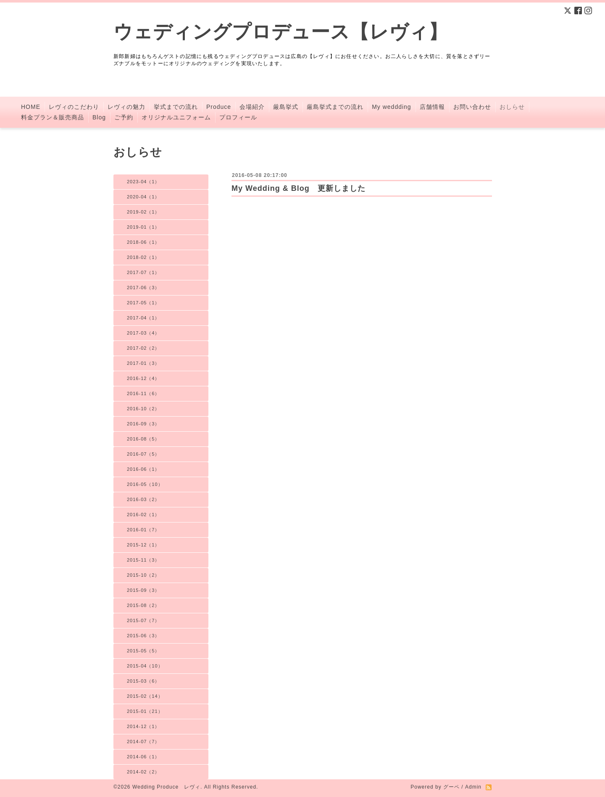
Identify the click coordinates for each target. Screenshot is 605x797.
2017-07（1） (143, 272)
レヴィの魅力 (126, 106)
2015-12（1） (143, 544)
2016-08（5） (143, 438)
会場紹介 (252, 106)
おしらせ (512, 106)
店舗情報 (432, 106)
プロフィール (238, 117)
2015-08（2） (143, 605)
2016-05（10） (145, 484)
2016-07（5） (143, 454)
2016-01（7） (143, 529)
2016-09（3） (143, 423)
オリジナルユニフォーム (176, 117)
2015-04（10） (145, 665)
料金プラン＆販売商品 (52, 117)
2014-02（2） (143, 771)
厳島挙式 (285, 106)
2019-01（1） (143, 227)
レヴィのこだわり (74, 106)
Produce (218, 106)
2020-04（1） (143, 196)
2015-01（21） (145, 711)
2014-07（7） (143, 741)
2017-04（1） (143, 317)
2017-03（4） (143, 332)
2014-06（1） (143, 756)
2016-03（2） (143, 499)
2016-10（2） (143, 408)
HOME (30, 106)
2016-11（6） (143, 393)
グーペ (451, 787)
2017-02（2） (143, 348)
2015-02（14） (145, 696)
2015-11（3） (143, 559)
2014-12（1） (143, 726)
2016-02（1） (143, 514)
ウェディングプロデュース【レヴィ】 (280, 31)
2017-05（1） (143, 302)
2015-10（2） (143, 575)
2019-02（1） (143, 211)
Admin (473, 787)
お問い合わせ (472, 106)
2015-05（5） (143, 650)
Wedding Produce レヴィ (166, 787)
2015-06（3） (143, 635)
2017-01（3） (143, 363)
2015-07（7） (143, 620)
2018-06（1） (143, 242)
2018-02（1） (143, 257)
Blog (99, 117)
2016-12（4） (143, 378)
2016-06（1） (143, 469)
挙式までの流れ (176, 106)
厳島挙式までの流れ (335, 106)
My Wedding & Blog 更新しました (298, 188)
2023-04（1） (143, 181)
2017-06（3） (143, 287)
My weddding (391, 106)
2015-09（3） (143, 590)
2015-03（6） (143, 681)
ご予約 (123, 117)
